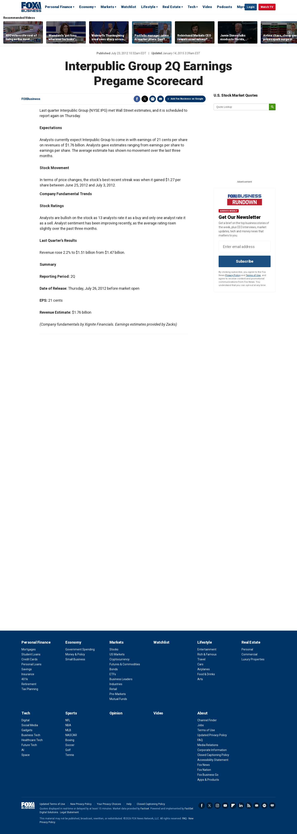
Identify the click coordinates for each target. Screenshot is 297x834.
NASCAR (71, 735)
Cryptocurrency (120, 659)
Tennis (69, 755)
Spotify (264, 805)
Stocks (114, 649)
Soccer (69, 745)
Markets (107, 7)
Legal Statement (69, 812)
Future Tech (29, 745)
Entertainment (206, 649)
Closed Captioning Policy (213, 755)
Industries (116, 684)
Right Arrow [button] (289, 32)
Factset (144, 808)
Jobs (200, 725)
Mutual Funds (118, 699)
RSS (248, 805)
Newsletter (256, 805)
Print (152, 99)
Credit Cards (29, 659)
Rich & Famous (207, 654)
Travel (201, 659)
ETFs (113, 674)
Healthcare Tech (32, 740)
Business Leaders (121, 679)
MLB (68, 730)
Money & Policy (75, 654)
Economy (86, 7)
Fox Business (31, 7)
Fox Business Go (207, 774)
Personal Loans (31, 664)
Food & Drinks (206, 674)
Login (251, 6)
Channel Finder (207, 720)
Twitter (144, 99)
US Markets (117, 654)
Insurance (27, 674)
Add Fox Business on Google (187, 98)
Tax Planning (29, 689)
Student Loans (30, 654)
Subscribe (244, 261)
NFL (67, 720)
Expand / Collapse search (240, 7)
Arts (200, 679)
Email (160, 99)
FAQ (200, 740)
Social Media (29, 725)
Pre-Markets (118, 694)
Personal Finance (58, 7)
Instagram (217, 805)
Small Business (75, 659)
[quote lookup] (241, 107)
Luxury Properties (253, 659)
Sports (71, 713)
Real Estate (172, 7)
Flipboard (233, 805)
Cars (200, 664)
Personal (247, 649)
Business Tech (30, 735)
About (202, 713)
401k (24, 679)
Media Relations (207, 745)
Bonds (114, 669)
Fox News (203, 764)
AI (22, 750)
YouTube (225, 805)
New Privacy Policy (81, 804)
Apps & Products (208, 779)
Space (25, 755)
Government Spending (80, 649)
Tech (192, 7)
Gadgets (26, 730)
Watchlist (128, 7)
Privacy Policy (232, 275)
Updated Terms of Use (52, 804)
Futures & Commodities (125, 664)
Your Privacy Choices (109, 804)
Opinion (116, 713)
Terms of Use (253, 275)
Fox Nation (204, 769)
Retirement (28, 684)
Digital (25, 720)
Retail (113, 689)
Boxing (69, 740)
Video (207, 7)
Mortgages (28, 649)
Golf (68, 750)
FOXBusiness (30, 99)
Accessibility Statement (212, 760)
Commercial (249, 654)
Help (128, 804)
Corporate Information (212, 750)
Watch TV (267, 6)
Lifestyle (148, 7)
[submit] (272, 107)
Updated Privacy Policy (212, 735)
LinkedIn (241, 805)
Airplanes (203, 669)
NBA (68, 725)
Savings (26, 669)
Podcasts (224, 7)
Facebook (137, 99)
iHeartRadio (272, 805)
